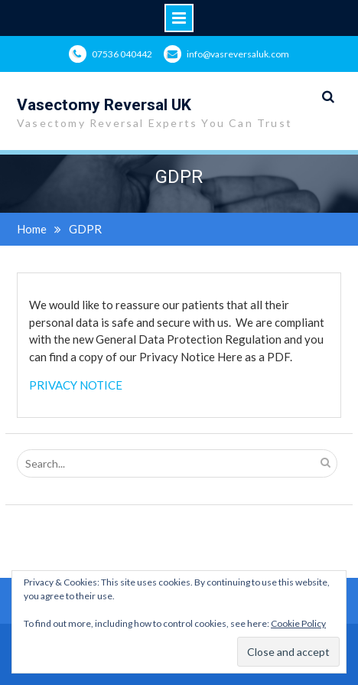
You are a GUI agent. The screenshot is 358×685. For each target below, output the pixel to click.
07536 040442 (122, 54)
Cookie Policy (298, 623)
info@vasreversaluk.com (238, 54)
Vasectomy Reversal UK (104, 105)
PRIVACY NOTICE (75, 385)
